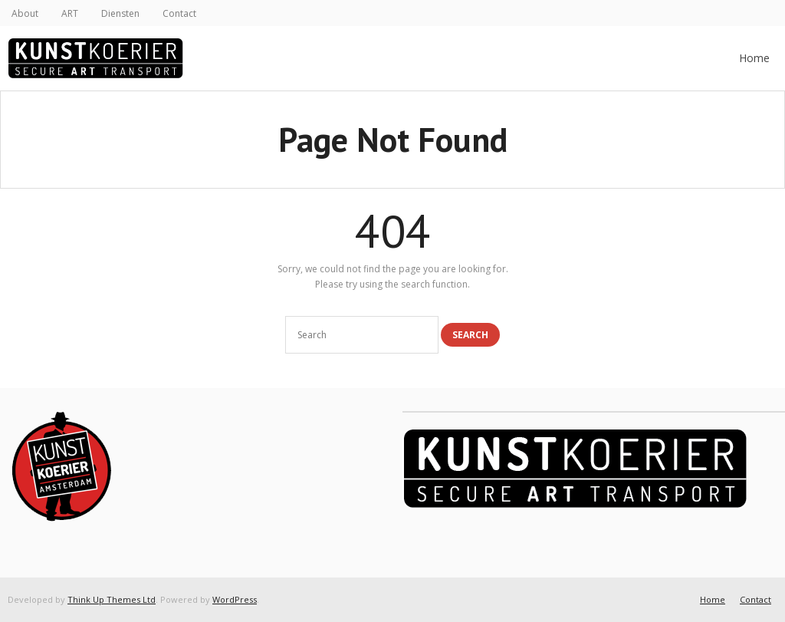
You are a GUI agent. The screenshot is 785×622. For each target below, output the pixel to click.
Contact (179, 13)
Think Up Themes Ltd (111, 599)
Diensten (120, 13)
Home (754, 58)
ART (69, 13)
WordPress (234, 599)
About (24, 13)
